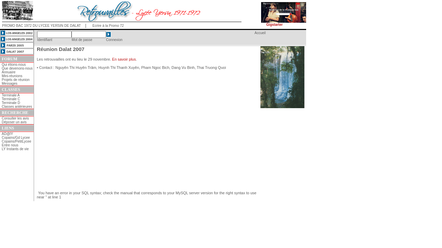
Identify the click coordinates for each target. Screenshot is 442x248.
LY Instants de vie (15, 149)
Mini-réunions (12, 76)
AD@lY (7, 134)
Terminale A (11, 95)
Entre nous (10, 145)
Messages (10, 83)
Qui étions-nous (14, 64)
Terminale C (11, 99)
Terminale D (11, 103)
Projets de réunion (16, 80)
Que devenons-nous (17, 68)
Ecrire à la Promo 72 (108, 26)
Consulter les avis (15, 118)
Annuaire (8, 72)
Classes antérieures (17, 106)
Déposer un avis (14, 122)
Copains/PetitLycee (16, 141)
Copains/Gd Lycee (16, 138)
